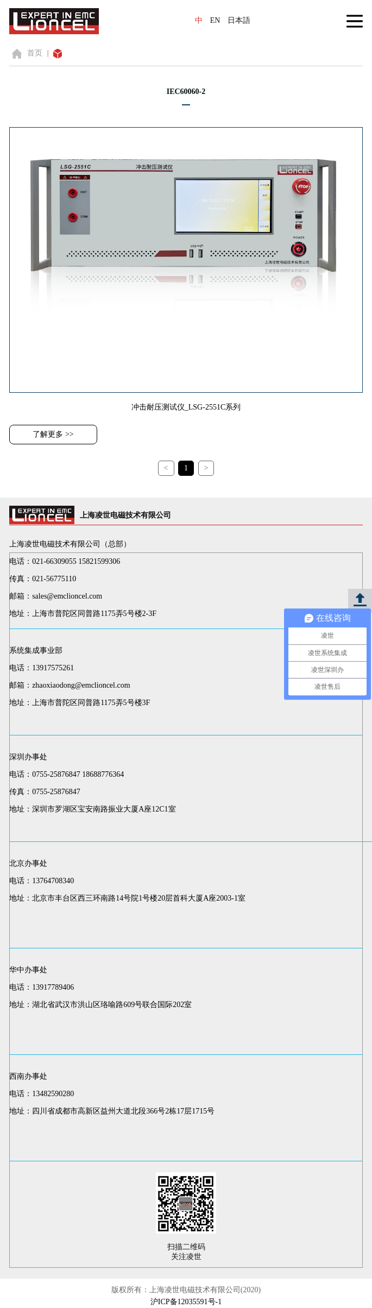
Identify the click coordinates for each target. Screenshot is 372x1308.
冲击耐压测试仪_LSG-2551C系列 (186, 407)
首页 (34, 53)
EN (215, 20)
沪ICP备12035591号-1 (186, 1302)
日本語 (239, 20)
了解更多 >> (53, 434)
